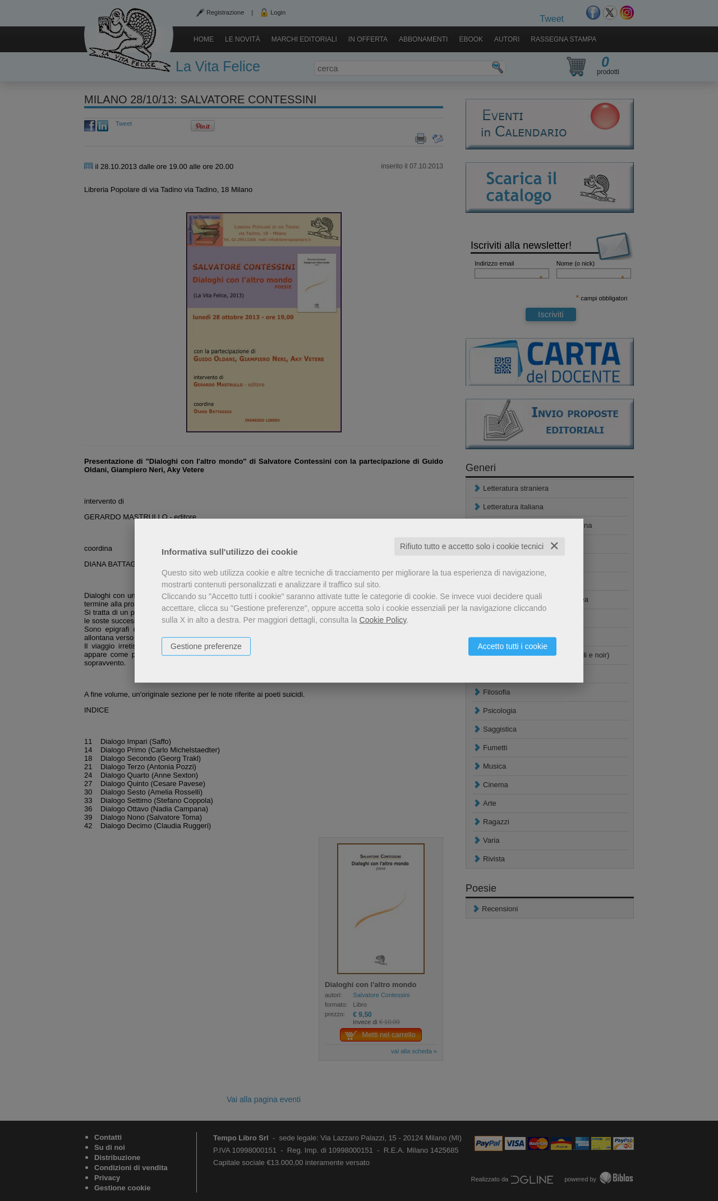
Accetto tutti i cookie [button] (512, 646)
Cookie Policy (383, 619)
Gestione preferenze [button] (206, 646)
